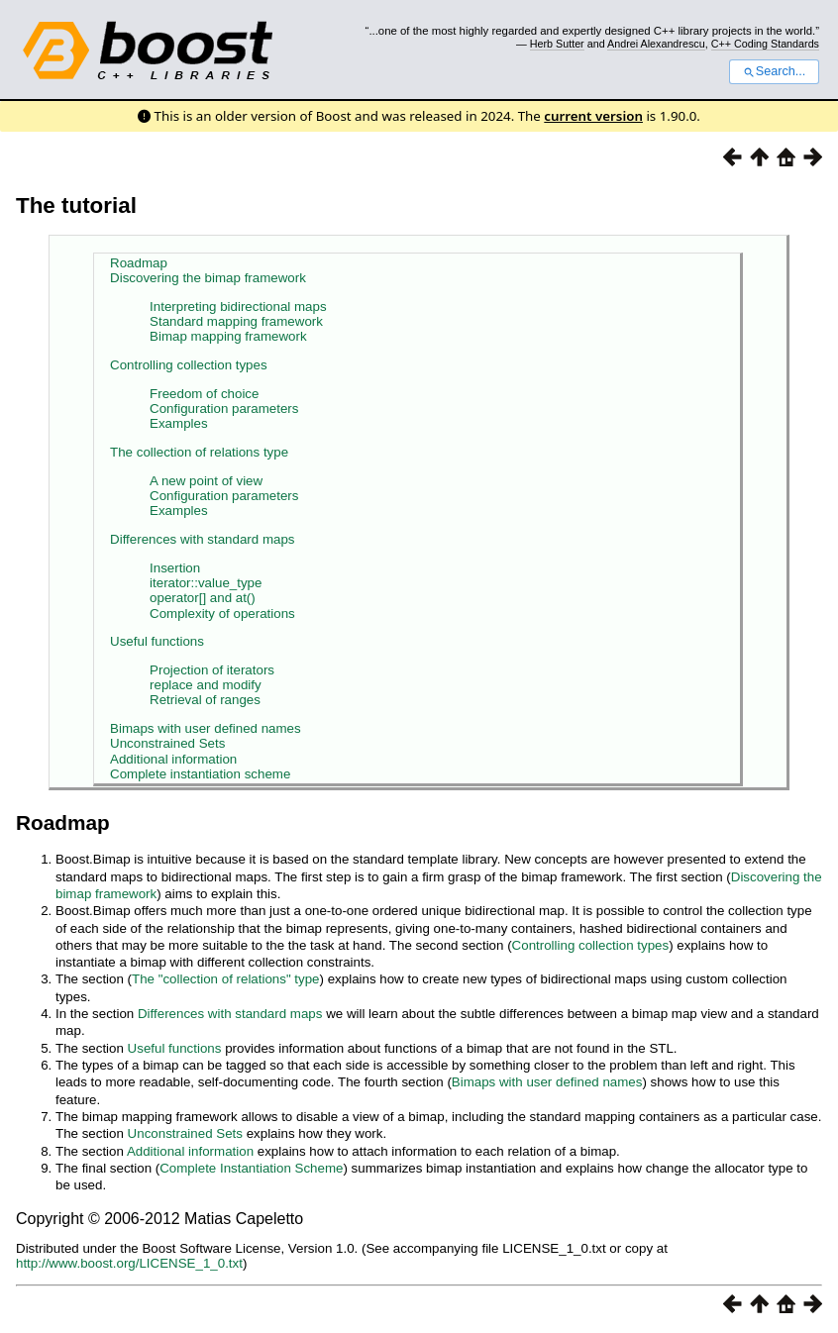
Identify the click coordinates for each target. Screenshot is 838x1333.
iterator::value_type (206, 582)
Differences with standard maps (202, 539)
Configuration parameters (224, 408)
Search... (774, 71)
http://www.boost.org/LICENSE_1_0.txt (129, 1263)
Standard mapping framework (236, 321)
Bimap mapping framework (228, 336)
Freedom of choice (204, 393)
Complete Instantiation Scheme (251, 1168)
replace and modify (206, 684)
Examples (179, 423)
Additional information (173, 759)
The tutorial (76, 205)
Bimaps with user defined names (205, 728)
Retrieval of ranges (205, 699)
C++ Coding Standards (765, 44)
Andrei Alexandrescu (656, 44)
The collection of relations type (199, 452)
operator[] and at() (203, 597)
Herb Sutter (557, 44)
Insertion (175, 568)
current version (593, 116)
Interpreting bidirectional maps (238, 306)
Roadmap (138, 263)
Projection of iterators (212, 670)
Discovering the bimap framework (208, 277)
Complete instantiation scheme (200, 774)
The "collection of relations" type (226, 979)
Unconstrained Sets (167, 743)
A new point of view (206, 480)
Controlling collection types (188, 365)
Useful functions (157, 641)
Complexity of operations (222, 613)
